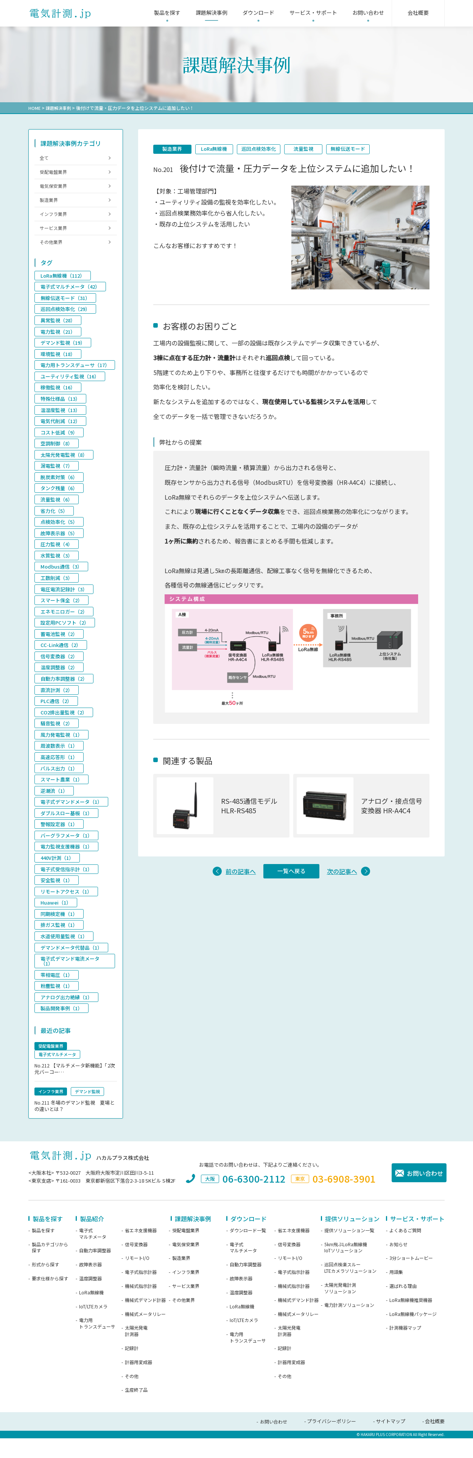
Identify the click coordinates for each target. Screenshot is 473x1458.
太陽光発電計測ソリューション (340, 1308)
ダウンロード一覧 (248, 1251)
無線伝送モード (363, 149)
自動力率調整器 (95, 1271)
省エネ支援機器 (141, 1251)
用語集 (396, 1292)
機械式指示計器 (141, 1306)
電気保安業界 (55, 189)
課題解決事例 (59, 108)
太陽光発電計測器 (136, 1351)
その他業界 (52, 251)
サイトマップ (390, 1441)
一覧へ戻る (291, 873)
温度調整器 (90, 1299)
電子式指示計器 (141, 1292)
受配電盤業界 (55, 174)
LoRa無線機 (219, 149)
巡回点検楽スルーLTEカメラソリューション (350, 1288)
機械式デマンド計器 (145, 1320)
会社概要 (435, 1441)
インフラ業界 (55, 220)
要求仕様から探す (50, 1299)
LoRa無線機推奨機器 (410, 1320)
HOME (34, 108)
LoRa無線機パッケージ (413, 1334)
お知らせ (398, 1265)
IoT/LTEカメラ (93, 1327)
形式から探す (45, 1285)
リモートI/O (137, 1278)
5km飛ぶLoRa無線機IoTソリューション (345, 1268)
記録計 (131, 1369)
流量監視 (315, 149)
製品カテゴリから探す (50, 1268)
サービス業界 (55, 235)
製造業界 (174, 149)
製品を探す (43, 1251)
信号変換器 (136, 1265)
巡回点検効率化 (267, 149)
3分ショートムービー (411, 1278)
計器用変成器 (138, 1383)
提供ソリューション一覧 (349, 1251)
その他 (131, 1397)
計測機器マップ (405, 1348)
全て (45, 158)
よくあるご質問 (405, 1251)
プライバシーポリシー (331, 1441)
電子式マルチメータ (92, 1254)
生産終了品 (136, 1410)
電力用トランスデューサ (97, 1344)
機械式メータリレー (145, 1334)
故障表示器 (90, 1285)
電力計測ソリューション (349, 1325)
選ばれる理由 (403, 1306)
